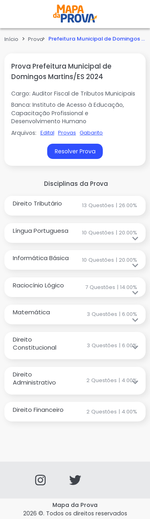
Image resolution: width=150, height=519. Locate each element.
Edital (47, 132)
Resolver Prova (75, 151)
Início (11, 39)
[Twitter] (75, 480)
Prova (35, 39)
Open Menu (20, 14)
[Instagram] (40, 480)
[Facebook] (110, 480)
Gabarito (91, 132)
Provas (67, 132)
